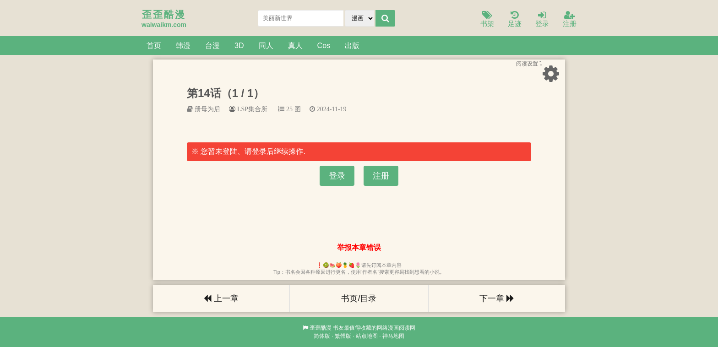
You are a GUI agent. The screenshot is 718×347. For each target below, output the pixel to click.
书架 (487, 19)
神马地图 (393, 336)
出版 (352, 45)
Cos (324, 45)
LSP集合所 (252, 109)
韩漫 (183, 45)
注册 (570, 19)
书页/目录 (358, 298)
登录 (542, 19)
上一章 (221, 298)
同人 (266, 45)
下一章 (496, 298)
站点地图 (367, 336)
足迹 (515, 19)
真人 (295, 45)
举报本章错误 (359, 247)
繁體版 (343, 336)
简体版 (322, 336)
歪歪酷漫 (321, 328)
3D (239, 45)
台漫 (212, 45)
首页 (154, 45)
